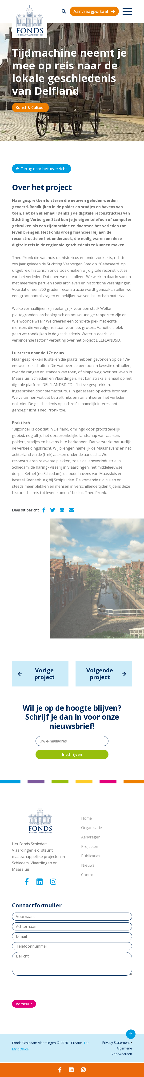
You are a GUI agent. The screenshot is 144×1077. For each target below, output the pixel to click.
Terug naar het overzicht (41, 168)
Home (86, 818)
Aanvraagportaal (94, 11)
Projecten (89, 846)
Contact (88, 874)
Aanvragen (90, 837)
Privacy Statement (116, 1042)
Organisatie (91, 827)
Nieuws (87, 865)
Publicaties (90, 855)
